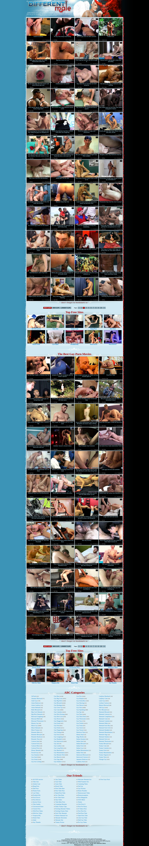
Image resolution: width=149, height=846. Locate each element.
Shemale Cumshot (104, 721)
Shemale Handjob (104, 730)
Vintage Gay (102, 759)
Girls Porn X (81, 804)
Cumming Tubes (83, 784)
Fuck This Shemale (61, 813)
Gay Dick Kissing (59, 714)
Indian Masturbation (82, 750)
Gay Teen (79, 714)
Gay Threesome (81, 719)
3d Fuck (33, 696)
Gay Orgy (57, 759)
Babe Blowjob (35, 710)
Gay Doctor (57, 719)
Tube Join (55, 328)
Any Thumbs (113, 682)
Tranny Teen (102, 757)
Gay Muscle (57, 757)
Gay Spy (79, 712)
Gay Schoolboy (81, 701)
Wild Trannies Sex (83, 781)
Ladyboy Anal (80, 761)
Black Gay (34, 725)
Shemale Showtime (61, 818)
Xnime (80, 802)
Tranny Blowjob (104, 743)
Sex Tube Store (59, 797)
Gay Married (57, 750)
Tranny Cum (102, 746)
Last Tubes (55, 344)
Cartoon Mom (35, 746)
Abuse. (104, 843)
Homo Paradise (82, 791)
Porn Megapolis (82, 797)
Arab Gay (34, 701)
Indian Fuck (80, 746)
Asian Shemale (35, 707)
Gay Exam (57, 723)
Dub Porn (113, 328)
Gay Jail (56, 743)
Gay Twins (79, 725)
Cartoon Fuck (35, 743)
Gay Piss (79, 696)
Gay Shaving (80, 703)
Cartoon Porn (35, 748)
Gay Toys (79, 721)
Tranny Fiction (59, 822)
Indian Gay (79, 748)
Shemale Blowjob (104, 712)
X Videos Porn (82, 809)
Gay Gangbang (58, 737)
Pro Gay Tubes (82, 822)
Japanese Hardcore (82, 759)
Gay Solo (79, 707)
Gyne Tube (58, 784)
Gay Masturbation (59, 752)
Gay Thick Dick (81, 716)
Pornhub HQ (74, 344)
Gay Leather (57, 746)
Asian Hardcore (36, 703)
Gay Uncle (79, 728)
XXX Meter (81, 800)
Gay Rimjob (80, 698)
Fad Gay (80, 786)
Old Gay (101, 707)
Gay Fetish (57, 728)
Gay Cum (57, 710)
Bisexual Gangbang (37, 716)
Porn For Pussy (82, 806)
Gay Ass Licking (36, 761)
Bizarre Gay (35, 723)
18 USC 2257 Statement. (96, 843)
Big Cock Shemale (36, 712)
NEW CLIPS (56, 308)
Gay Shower (80, 705)
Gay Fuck (57, 734)
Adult (94, 682)
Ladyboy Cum (103, 698)
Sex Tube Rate (59, 795)
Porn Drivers (113, 344)
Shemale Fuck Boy (104, 725)
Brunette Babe (35, 732)
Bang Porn (94, 328)
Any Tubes (58, 779)
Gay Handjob (58, 739)
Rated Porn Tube (60, 793)
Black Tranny (35, 730)
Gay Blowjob (58, 703)
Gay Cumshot (58, 712)
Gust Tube (58, 781)
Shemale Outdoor (104, 737)
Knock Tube (59, 786)
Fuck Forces (94, 344)
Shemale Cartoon (104, 714)
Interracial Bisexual (82, 755)
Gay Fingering (58, 730)
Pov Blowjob (103, 710)
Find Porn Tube (82, 813)
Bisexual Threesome (37, 721)
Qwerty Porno (36, 666)
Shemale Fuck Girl (104, 728)
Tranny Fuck (103, 750)
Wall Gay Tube (82, 820)
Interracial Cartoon (82, 757)
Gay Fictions (81, 788)
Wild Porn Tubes (113, 666)
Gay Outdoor (58, 761)
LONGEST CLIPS (66, 308)
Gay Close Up (58, 707)
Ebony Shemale (36, 750)
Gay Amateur (35, 755)
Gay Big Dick (58, 701)
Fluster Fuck (36, 344)
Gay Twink (79, 723)
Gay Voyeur (80, 730)
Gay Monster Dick (59, 755)
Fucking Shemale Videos (62, 809)
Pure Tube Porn (60, 791)
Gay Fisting (57, 732)
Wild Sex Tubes (36, 682)
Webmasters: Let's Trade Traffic (83, 845)
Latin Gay (102, 701)
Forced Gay (34, 752)
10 (101, 308)
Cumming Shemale (61, 804)
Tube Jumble (55, 666)
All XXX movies (36, 328)
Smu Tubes (58, 800)
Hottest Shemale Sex (61, 815)
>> (104, 308)
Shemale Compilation (105, 716)
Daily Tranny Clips (61, 806)
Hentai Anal (80, 734)
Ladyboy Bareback (104, 696)
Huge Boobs (80, 737)
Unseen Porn (94, 666)
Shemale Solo (103, 739)
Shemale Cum (103, 719)
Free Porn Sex (82, 811)
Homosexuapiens (83, 795)
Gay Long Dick (58, 748)
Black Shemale (35, 728)
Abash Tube (74, 682)
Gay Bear (57, 696)
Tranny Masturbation (105, 752)
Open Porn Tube (83, 815)
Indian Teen (79, 752)
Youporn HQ (55, 682)
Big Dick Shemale (36, 714)
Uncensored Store (74, 666)
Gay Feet (56, 725)
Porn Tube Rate (60, 788)
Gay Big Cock (58, 698)
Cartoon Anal (35, 741)
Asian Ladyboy (35, 705)
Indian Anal (79, 741)
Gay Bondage (58, 705)
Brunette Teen (35, 739)
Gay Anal (34, 757)
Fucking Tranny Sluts (61, 811)
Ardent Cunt (74, 328)
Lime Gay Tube (82, 818)
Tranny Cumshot (104, 748)
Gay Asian (34, 759)
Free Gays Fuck (105, 779)
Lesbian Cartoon (104, 703)
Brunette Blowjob (36, 734)
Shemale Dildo (103, 723)
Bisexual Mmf (35, 719)
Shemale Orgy (103, 734)
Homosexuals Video (84, 793)
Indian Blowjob (81, 743)
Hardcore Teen (80, 732)
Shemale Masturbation (105, 732)
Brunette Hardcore (36, 737)
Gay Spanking (80, 710)
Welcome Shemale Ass (84, 779)
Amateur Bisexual (36, 698)
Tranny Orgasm (103, 755)
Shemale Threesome (105, 741)
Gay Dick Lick (58, 716)
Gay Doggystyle (59, 721)
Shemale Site (59, 820)
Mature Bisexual (104, 705)
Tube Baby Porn (60, 802)
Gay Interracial (58, 741)
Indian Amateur (81, 739)
